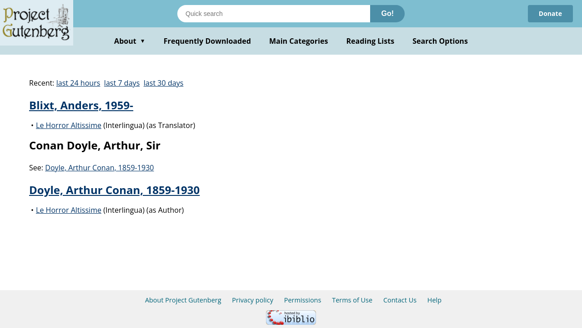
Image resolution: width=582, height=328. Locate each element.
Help (434, 300)
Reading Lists (370, 41)
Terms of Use (352, 300)
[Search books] (273, 13)
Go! (387, 13)
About (130, 41)
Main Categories (298, 41)
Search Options (440, 41)
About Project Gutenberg (183, 300)
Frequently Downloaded (207, 41)
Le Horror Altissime (68, 125)
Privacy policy (252, 300)
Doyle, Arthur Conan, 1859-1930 (99, 168)
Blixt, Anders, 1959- (81, 105)
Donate (550, 13)
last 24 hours (78, 83)
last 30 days (164, 83)
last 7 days (122, 83)
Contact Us (399, 300)
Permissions (302, 300)
